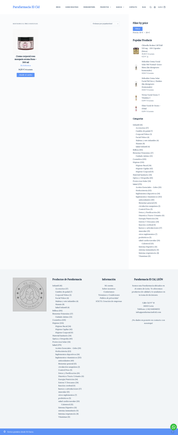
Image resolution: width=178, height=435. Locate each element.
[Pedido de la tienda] (105, 23)
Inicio (58, 7)
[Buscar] (151, 7)
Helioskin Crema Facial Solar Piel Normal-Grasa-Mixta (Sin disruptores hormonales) (152, 65)
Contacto (133, 7)
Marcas (120, 7)
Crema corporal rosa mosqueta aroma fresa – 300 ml (26, 59)
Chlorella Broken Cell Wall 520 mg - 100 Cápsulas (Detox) (152, 48)
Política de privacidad (109, 298)
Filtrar (137, 29)
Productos (106, 7)
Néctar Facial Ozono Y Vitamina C (151, 96)
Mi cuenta (109, 285)
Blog (144, 7)
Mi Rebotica (25, 65)
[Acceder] (155, 7)
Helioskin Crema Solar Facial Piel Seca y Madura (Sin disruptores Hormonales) (152, 82)
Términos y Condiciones (109, 295)
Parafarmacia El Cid (26, 7)
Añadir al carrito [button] (25, 75)
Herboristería (89, 7)
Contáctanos (108, 292)
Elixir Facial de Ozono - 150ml (151, 107)
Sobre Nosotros (71, 7)
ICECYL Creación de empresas (109, 301)
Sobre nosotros (108, 288)
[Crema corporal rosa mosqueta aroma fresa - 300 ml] (26, 42)
